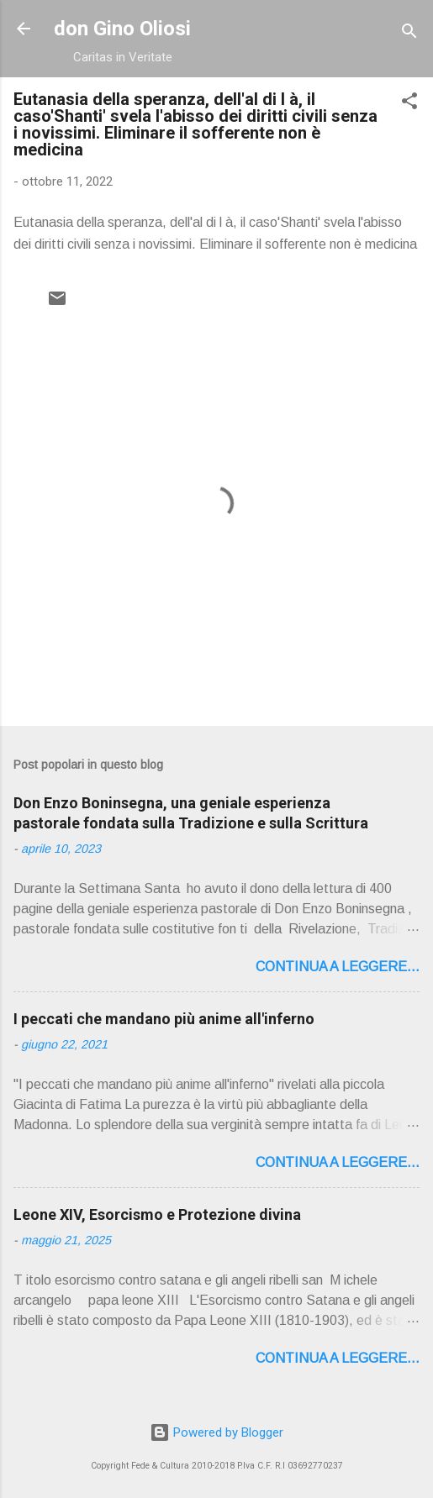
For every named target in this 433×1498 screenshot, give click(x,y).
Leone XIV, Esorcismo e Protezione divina (157, 1214)
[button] (409, 104)
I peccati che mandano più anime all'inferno (163, 1019)
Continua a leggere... (338, 966)
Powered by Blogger (216, 1432)
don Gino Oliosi (122, 28)
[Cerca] (409, 34)
